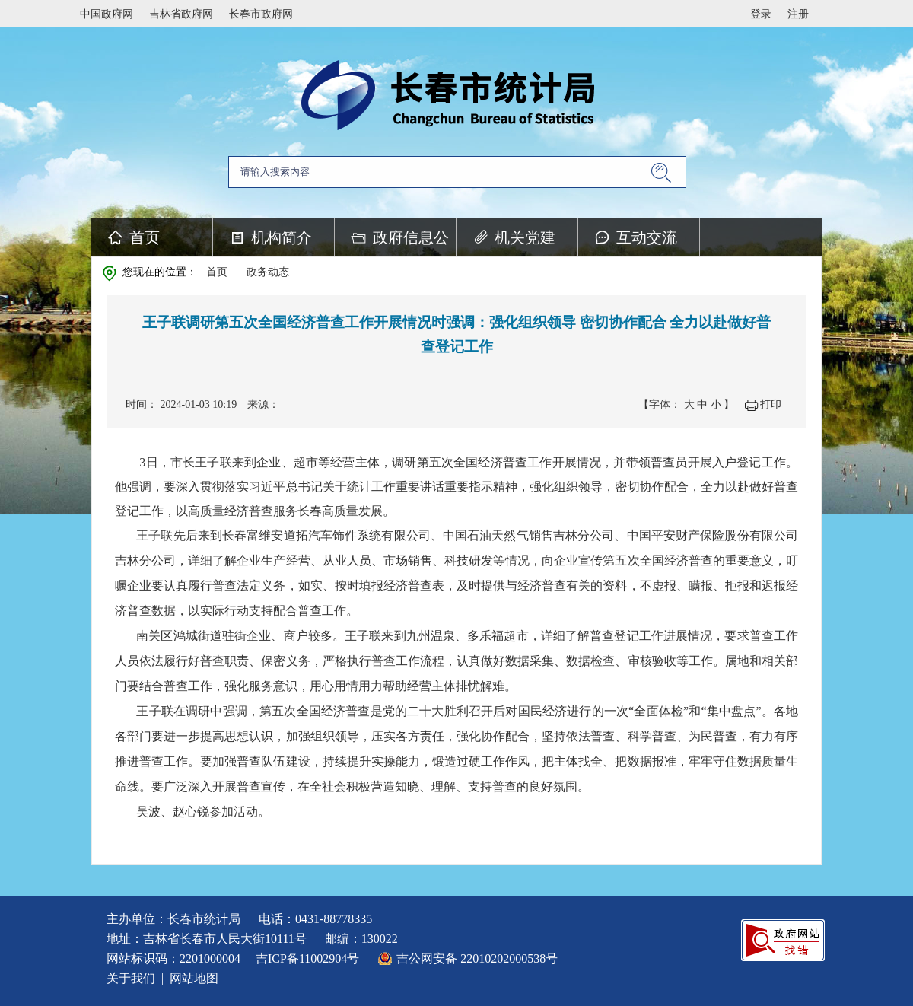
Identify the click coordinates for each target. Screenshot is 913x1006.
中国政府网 (106, 14)
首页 (144, 237)
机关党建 (525, 237)
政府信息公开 (411, 242)
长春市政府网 (261, 14)
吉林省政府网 (181, 14)
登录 (760, 14)
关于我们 (131, 978)
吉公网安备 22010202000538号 (477, 958)
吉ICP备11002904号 (307, 958)
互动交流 (646, 237)
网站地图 (194, 978)
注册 (798, 14)
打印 (770, 404)
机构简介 (281, 237)
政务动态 (268, 272)
